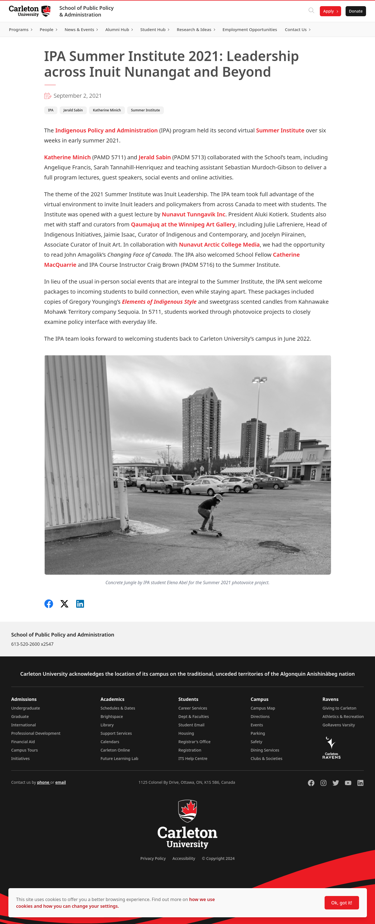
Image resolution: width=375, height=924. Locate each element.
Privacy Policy (153, 858)
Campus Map (263, 708)
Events (257, 724)
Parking (258, 733)
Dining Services (265, 750)
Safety (256, 741)
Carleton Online (115, 750)
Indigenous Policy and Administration (106, 130)
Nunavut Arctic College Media (219, 244)
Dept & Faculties (193, 716)
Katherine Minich (67, 157)
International (23, 724)
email (60, 782)
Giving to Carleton (340, 708)
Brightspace (112, 716)
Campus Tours (24, 750)
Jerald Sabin (155, 157)
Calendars (110, 741)
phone (43, 782)
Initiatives (20, 758)
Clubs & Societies (266, 758)
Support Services (116, 733)
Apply (328, 11)
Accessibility (184, 858)
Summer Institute (280, 130)
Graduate (20, 716)
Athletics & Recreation (343, 716)
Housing (186, 733)
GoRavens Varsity (339, 724)
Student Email (191, 724)
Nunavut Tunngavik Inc (193, 214)
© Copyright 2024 (218, 858)
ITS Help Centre (193, 758)
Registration (189, 750)
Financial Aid (23, 741)
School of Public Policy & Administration (86, 11)
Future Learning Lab (119, 758)
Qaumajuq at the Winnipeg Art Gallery (183, 224)
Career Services (192, 708)
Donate (356, 11)
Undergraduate (25, 708)
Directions (260, 716)
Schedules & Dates (118, 708)
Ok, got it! (341, 903)
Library (107, 724)
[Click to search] (311, 11)
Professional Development (35, 733)
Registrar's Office (194, 741)
